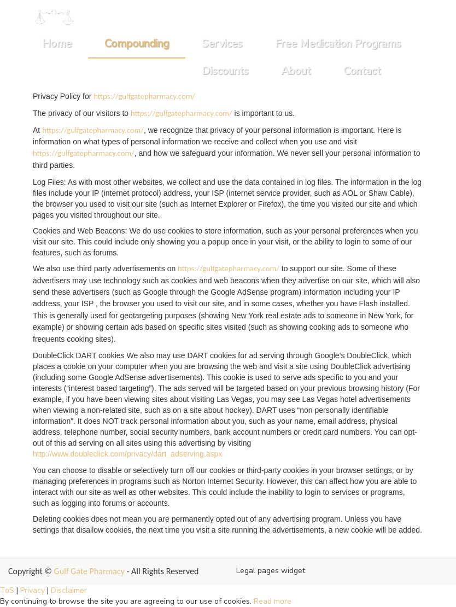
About (296, 70)
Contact (362, 70)
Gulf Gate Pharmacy (89, 571)
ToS (7, 590)
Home (57, 43)
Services (222, 43)
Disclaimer (69, 590)
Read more (272, 601)
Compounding (136, 43)
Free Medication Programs (338, 43)
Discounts (225, 70)
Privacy (32, 590)
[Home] (54, 16)
